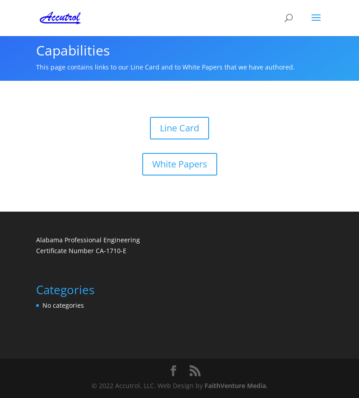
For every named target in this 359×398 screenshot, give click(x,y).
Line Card (179, 128)
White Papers (179, 164)
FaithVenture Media (235, 385)
